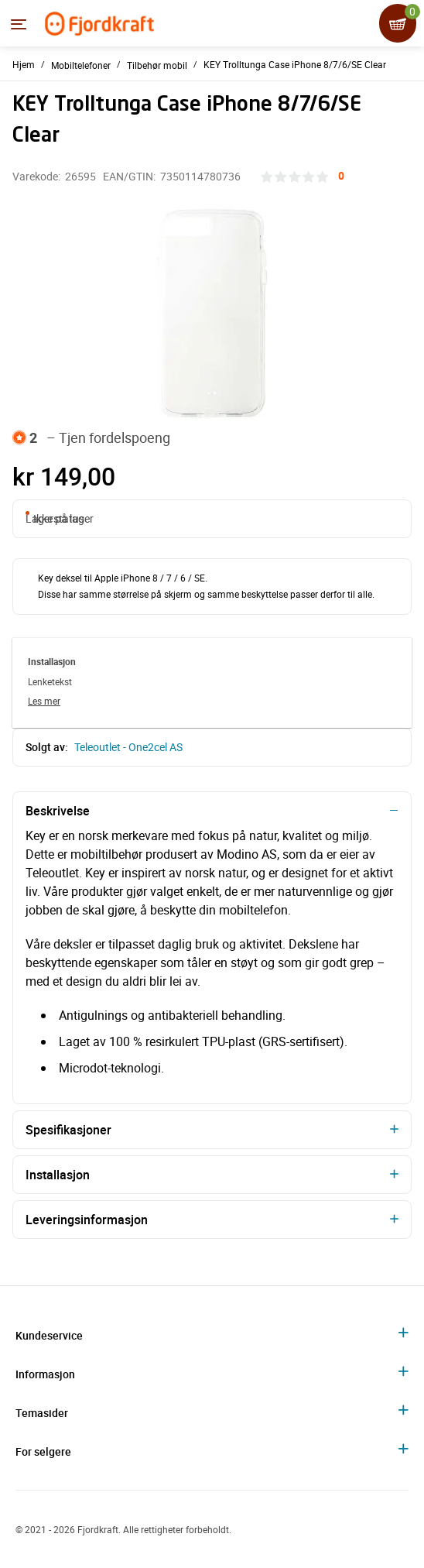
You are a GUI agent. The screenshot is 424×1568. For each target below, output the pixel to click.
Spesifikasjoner (68, 1129)
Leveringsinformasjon (87, 1219)
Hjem (23, 64)
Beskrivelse (58, 810)
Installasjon (58, 1174)
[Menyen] (18, 24)
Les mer (44, 701)
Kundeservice (49, 1335)
